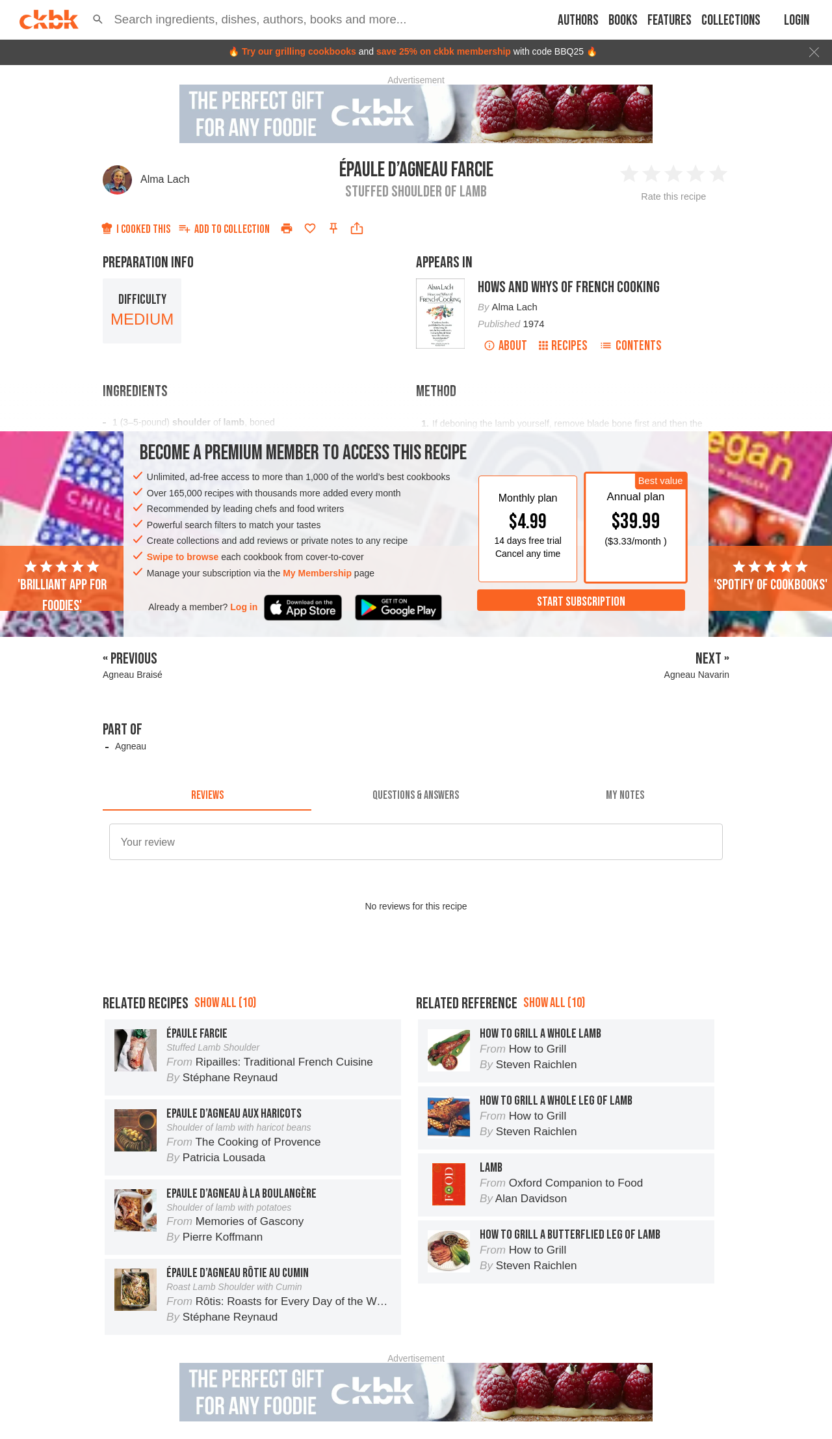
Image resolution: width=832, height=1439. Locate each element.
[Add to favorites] (310, 228)
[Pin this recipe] (333, 228)
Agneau (130, 746)
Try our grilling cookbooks (299, 51)
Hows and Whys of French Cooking (569, 287)
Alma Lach (165, 179)
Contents (630, 346)
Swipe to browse (182, 557)
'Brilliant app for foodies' (62, 587)
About (505, 346)
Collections (730, 20)
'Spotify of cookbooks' (770, 576)
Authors (578, 20)
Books (623, 20)
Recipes (563, 346)
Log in (243, 607)
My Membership (317, 573)
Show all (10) (225, 1003)
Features (669, 20)
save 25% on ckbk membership (443, 51)
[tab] (207, 795)
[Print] (286, 228)
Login (796, 20)
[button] (98, 19)
